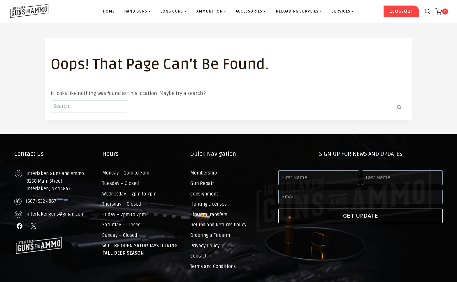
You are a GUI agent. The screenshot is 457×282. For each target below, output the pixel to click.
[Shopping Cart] (441, 11)
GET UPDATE (360, 216)
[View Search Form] (427, 11)
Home (109, 11)
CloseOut (401, 11)
